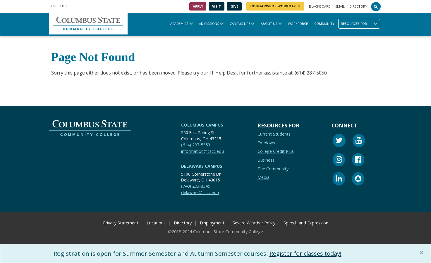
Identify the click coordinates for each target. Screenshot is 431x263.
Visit (216, 6)
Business (265, 160)
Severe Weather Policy (254, 223)
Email (340, 6)
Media (263, 177)
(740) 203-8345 (195, 186)
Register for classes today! (307, 253)
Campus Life (240, 23)
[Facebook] (358, 160)
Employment (212, 223)
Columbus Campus (202, 125)
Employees (268, 143)
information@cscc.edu (202, 151)
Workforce (298, 23)
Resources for (360, 23)
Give (234, 6)
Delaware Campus (201, 166)
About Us (269, 23)
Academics (179, 23)
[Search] (376, 6)
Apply (198, 6)
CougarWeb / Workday (275, 6)
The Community (273, 169)
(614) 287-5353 (195, 145)
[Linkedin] (339, 179)
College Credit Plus (275, 151)
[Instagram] (339, 160)
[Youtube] (358, 141)
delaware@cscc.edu (200, 192)
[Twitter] (339, 141)
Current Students (274, 134)
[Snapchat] (358, 179)
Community (324, 23)
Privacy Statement (120, 223)
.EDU (59, 6)
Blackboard (320, 6)
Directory (358, 6)
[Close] (423, 252)
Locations (156, 223)
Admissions (209, 23)
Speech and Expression (306, 223)
